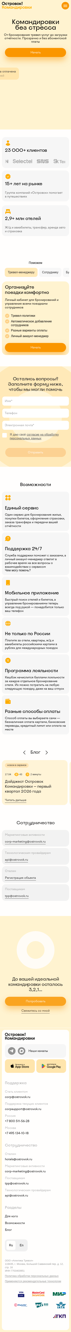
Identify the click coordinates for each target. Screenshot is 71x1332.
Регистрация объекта (20, 878)
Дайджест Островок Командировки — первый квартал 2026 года (28, 786)
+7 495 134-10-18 (17, 1133)
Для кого (11, 1216)
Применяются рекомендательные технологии (33, 1281)
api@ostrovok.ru (16, 859)
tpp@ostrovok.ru (17, 896)
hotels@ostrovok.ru (18, 1159)
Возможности (15, 1223)
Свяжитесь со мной (35, 1010)
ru (11, 1245)
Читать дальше (15, 800)
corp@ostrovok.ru (17, 1097)
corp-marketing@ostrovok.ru (25, 841)
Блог (8, 1230)
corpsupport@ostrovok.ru (23, 1109)
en (21, 1245)
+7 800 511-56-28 (17, 1121)
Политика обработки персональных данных (32, 1275)
